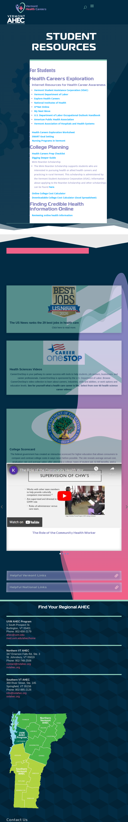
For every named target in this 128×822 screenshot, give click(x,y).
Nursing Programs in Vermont (48, 141)
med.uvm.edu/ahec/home (21, 638)
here (51, 187)
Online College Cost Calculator (48, 194)
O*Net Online (41, 107)
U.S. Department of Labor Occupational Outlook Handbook (67, 116)
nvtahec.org (13, 667)
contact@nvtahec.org (18, 664)
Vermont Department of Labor (51, 95)
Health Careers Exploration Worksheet (53, 133)
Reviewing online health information (52, 216)
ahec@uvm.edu (15, 635)
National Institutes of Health (50, 103)
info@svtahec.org (16, 693)
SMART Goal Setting (43, 137)
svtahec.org (13, 696)
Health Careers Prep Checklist (48, 154)
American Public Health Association (54, 120)
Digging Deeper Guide (44, 158)
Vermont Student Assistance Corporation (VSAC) (61, 91)
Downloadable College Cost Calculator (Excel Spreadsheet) (64, 198)
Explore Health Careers (47, 99)
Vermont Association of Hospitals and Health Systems (64, 124)
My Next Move (42, 112)
